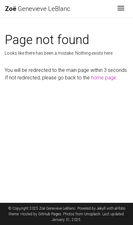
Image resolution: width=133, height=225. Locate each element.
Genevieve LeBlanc (37, 8)
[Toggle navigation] (121, 9)
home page (103, 78)
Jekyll (101, 208)
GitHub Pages (49, 214)
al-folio (120, 208)
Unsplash (92, 214)
